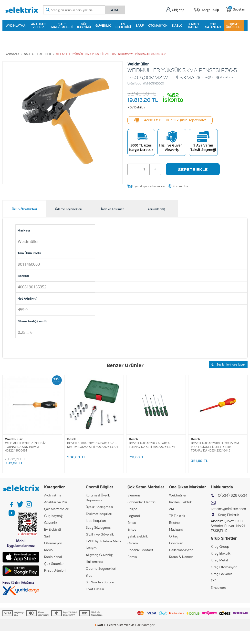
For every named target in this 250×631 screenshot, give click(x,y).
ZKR (214, 580)
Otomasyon (157, 25)
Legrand (133, 516)
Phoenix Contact (140, 550)
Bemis (132, 557)
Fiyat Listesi (95, 589)
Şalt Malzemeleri (62, 25)
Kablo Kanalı (193, 25)
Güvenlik (103, 25)
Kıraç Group (220, 546)
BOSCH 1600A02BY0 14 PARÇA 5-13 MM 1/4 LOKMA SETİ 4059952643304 (92, 445)
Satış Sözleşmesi (98, 527)
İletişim (91, 548)
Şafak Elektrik (137, 536)
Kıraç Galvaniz (221, 574)
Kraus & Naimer (181, 557)
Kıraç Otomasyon (224, 567)
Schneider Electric (141, 502)
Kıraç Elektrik (220, 553)
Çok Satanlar (213, 25)
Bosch (71, 439)
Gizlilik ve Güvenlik (100, 534)
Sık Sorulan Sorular (100, 582)
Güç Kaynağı (84, 25)
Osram (132, 543)
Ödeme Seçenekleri (101, 568)
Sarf (139, 25)
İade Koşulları (96, 520)
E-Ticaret (110, 625)
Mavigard (176, 529)
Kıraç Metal (219, 560)
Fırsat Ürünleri (233, 25)
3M (171, 509)
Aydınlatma (15, 25)
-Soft (99, 625)
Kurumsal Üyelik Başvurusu (98, 497)
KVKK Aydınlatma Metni (103, 541)
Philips (132, 509)
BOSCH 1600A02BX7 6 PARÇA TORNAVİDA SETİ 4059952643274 (152, 445)
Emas (131, 522)
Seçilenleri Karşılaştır (228, 364)
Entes (131, 529)
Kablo (177, 25)
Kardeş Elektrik (180, 502)
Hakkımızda (94, 561)
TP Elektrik (177, 516)
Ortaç (173, 536)
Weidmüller (14, 439)
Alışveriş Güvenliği (99, 555)
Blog (89, 575)
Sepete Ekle (193, 169)
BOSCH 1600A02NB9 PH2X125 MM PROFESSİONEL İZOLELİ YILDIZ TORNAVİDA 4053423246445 (215, 446)
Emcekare (218, 587)
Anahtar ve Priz (38, 25)
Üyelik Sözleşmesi (99, 507)
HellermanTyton (181, 550)
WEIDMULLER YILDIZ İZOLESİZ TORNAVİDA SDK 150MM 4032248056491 (25, 446)
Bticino (174, 522)
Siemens (134, 495)
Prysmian (176, 543)
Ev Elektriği (123, 25)
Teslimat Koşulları (99, 514)
